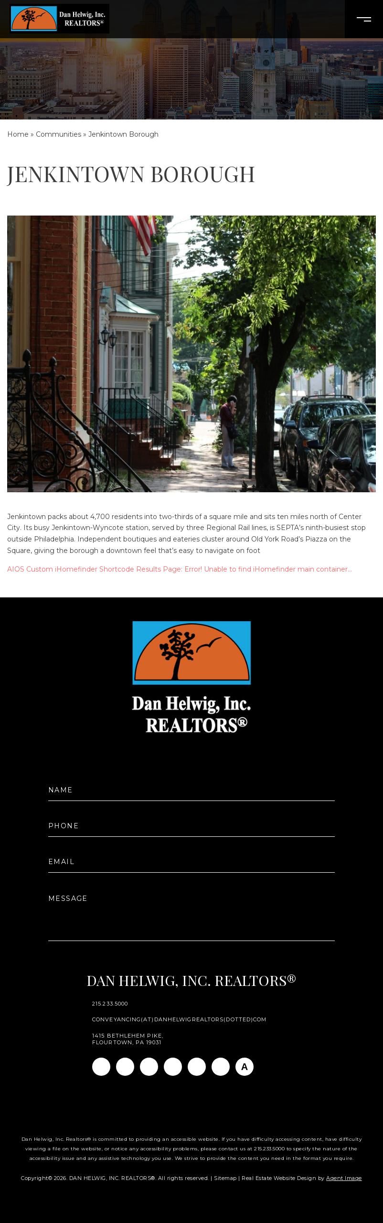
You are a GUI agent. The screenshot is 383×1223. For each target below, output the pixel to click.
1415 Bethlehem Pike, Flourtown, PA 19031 (127, 1039)
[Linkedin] (149, 1067)
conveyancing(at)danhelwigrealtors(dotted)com (179, 1019)
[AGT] (244, 1067)
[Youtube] (197, 1067)
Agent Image (344, 1178)
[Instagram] (125, 1067)
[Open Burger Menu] (364, 19)
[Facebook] (101, 1067)
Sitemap (225, 1178)
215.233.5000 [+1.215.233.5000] (110, 1004)
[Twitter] (173, 1067)
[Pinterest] (221, 1067)
